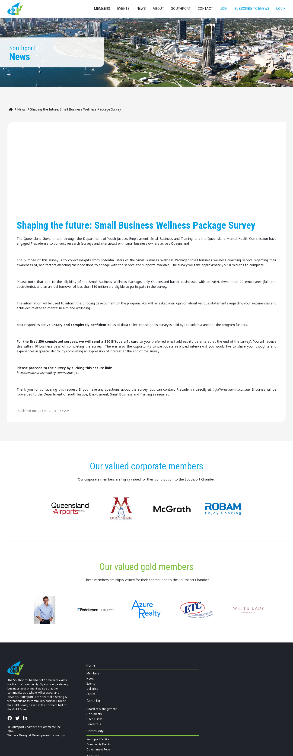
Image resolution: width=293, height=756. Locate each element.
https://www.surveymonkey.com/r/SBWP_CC (48, 372)
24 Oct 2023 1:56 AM (53, 410)
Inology (59, 735)
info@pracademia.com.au (231, 389)
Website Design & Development (28, 735)
